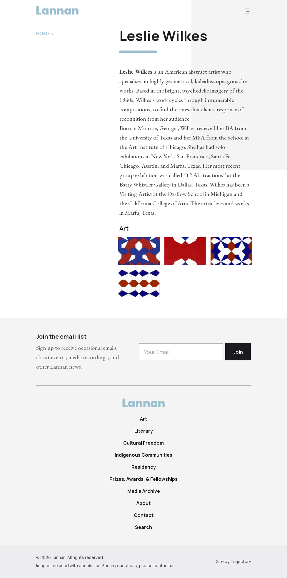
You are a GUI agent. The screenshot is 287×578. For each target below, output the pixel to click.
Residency (143, 467)
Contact (143, 515)
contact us (164, 565)
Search (143, 527)
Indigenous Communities (143, 455)
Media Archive (143, 491)
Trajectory (240, 561)
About (143, 503)
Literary (143, 431)
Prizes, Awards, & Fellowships (143, 479)
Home (43, 33)
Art (143, 419)
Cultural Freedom (143, 443)
